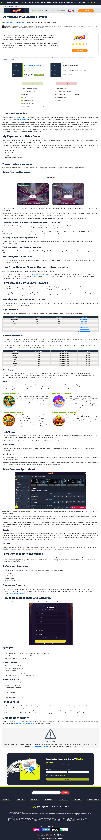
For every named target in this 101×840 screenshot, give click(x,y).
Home (3, 6)
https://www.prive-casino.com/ (33, 65)
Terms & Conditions (61, 775)
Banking (49, 2)
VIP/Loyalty (50, 57)
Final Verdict (91, 57)
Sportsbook (63, 57)
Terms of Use (48, 799)
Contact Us (20, 799)
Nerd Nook (82, 2)
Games (55, 2)
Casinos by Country (71, 2)
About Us (5, 799)
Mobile (69, 57)
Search (65, 792)
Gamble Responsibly (8, 59)
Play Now (86, 10)
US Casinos (62, 2)
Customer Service (81, 57)
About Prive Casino (18, 57)
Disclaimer (63, 799)
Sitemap (77, 799)
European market (20, 119)
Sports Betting (29, 2)
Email (69, 769)
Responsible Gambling (93, 799)
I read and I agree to (57, 775)
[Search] (98, 2)
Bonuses (43, 2)
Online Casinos (19, 2)
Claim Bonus (39, 75)
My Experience (28, 57)
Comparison (42, 57)
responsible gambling (42, 746)
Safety (74, 57)
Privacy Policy (34, 799)
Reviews (37, 2)
